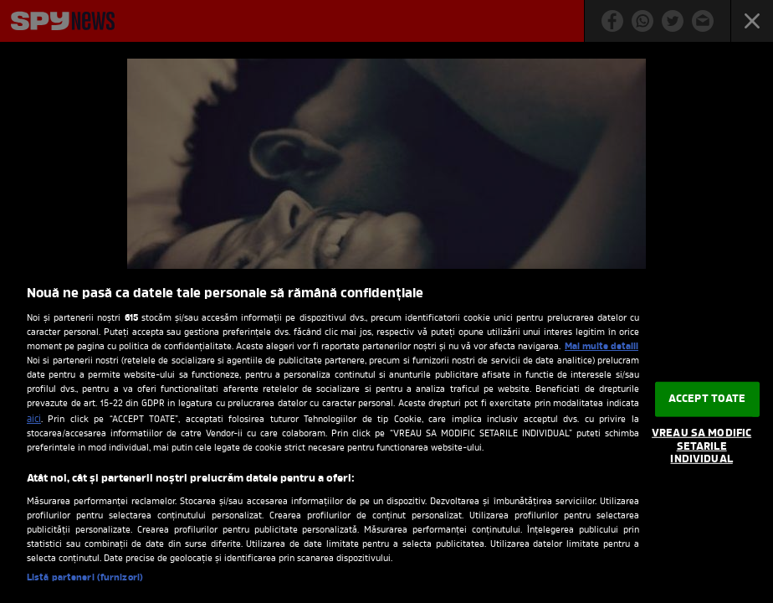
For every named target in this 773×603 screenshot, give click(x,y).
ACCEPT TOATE (707, 399)
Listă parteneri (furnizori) (85, 577)
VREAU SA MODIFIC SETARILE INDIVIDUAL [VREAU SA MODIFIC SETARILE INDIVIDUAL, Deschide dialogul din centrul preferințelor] (701, 446)
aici (34, 419)
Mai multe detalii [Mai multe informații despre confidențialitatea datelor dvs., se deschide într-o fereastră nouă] (601, 346)
